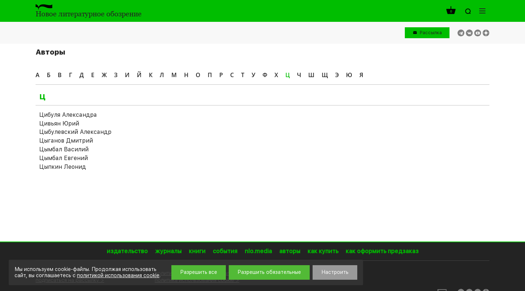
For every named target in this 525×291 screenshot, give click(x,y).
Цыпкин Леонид (62, 166)
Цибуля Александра (68, 114)
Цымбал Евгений (63, 158)
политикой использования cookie (118, 275)
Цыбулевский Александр (75, 131)
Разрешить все (198, 272)
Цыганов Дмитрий (66, 140)
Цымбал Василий (64, 149)
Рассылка (431, 32)
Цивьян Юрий (59, 123)
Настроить (335, 272)
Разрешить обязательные (269, 272)
